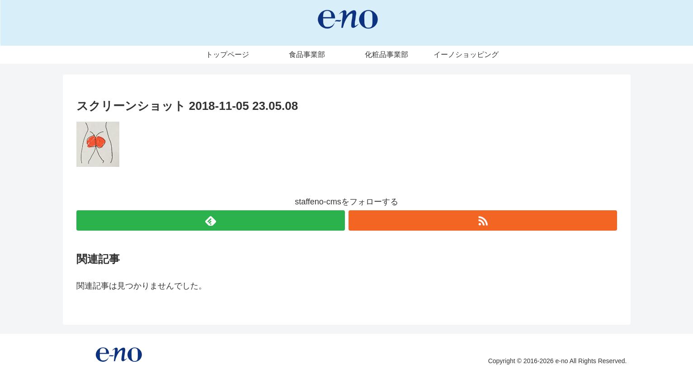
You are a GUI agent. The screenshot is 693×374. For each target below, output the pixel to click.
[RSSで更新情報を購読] (483, 220)
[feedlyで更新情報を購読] (210, 220)
